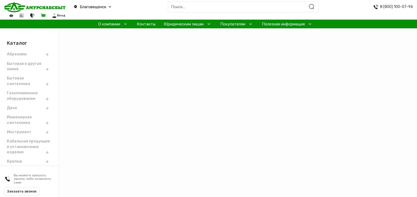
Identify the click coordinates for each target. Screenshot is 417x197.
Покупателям (232, 24)
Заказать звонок (22, 191)
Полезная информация (283, 24)
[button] (104, 7)
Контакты (146, 24)
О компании (109, 24)
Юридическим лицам (184, 24)
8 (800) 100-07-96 (396, 7)
